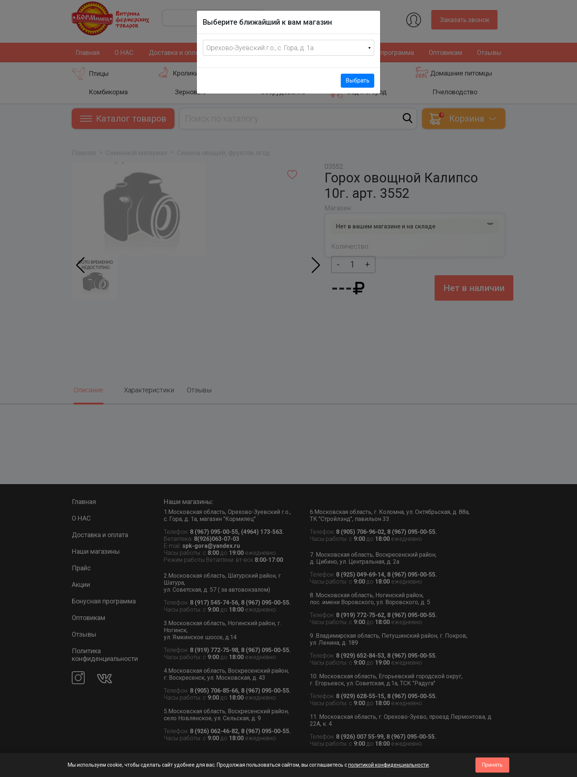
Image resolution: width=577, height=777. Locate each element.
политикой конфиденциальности (388, 765)
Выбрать (357, 80)
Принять (492, 765)
